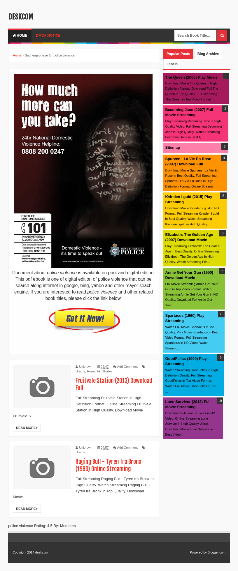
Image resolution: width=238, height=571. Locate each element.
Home (20, 35)
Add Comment (127, 366)
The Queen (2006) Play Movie (191, 77)
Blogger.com (216, 552)
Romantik (93, 371)
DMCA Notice (48, 35)
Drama (80, 371)
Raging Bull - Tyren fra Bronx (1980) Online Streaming (108, 465)
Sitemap (172, 147)
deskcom (20, 17)
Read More (27, 427)
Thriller (107, 371)
